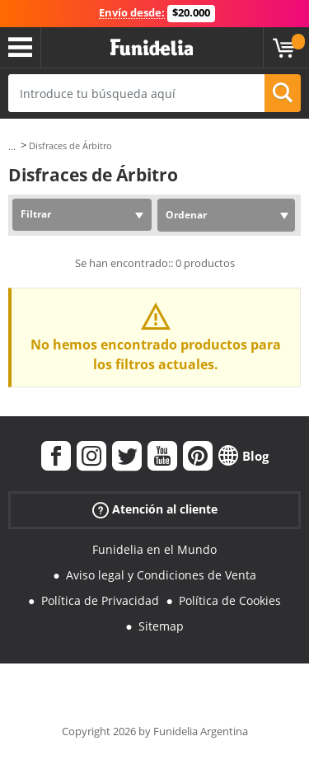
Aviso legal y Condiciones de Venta (161, 575)
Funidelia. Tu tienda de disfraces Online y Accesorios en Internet (151, 48)
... (12, 146)
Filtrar (36, 214)
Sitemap (161, 626)
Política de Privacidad (100, 600)
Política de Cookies (230, 600)
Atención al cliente (155, 509)
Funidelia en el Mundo (154, 549)
